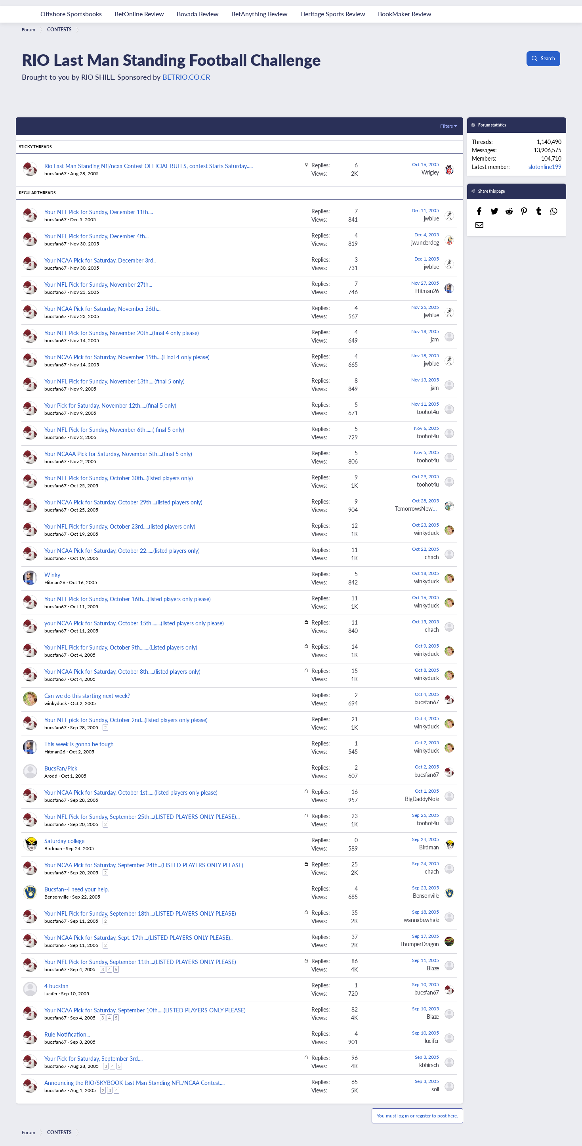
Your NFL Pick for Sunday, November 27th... (98, 284)
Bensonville (56, 896)
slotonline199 (545, 167)
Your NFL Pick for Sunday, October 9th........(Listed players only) (120, 647)
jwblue (431, 218)
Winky (52, 575)
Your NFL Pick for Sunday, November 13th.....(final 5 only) (114, 381)
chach (432, 557)
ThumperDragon (419, 944)
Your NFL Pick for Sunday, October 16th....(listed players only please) (127, 599)
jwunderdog (425, 242)
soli (435, 1089)
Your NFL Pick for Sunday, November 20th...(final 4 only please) (121, 333)
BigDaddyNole (422, 799)
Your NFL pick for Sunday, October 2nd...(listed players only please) (126, 720)
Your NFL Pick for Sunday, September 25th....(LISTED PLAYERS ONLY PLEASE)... (142, 816)
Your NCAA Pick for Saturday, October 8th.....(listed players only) (122, 671)
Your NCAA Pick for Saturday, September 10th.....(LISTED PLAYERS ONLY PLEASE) (145, 1010)
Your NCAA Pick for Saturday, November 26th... (102, 308)
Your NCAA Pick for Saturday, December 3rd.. (100, 260)
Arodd (50, 775)
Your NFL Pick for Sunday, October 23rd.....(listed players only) (119, 526)
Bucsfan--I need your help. (76, 889)
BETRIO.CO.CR (186, 77)
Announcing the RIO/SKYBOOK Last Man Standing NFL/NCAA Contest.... (134, 1083)
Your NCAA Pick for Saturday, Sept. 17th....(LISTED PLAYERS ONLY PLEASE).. (138, 937)
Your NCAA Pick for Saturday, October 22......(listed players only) (122, 550)
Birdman (53, 848)
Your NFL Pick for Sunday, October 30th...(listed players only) (118, 478)
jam (435, 339)
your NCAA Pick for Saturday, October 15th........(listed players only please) (134, 623)
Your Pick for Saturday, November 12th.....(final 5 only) (110, 405)
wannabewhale (421, 920)
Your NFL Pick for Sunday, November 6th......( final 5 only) (114, 429)
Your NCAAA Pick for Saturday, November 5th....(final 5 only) (118, 454)
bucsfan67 (55, 173)
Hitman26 (427, 291)
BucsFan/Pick (60, 768)
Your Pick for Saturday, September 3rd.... (93, 1058)
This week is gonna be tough (79, 744)
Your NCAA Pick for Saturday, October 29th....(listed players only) (123, 502)
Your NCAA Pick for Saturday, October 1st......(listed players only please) (131, 792)
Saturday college (64, 841)
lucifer (50, 993)
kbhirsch (429, 1065)
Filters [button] (446, 126)
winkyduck (426, 533)
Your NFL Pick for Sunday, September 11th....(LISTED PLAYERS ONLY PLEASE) (140, 962)
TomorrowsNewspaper (421, 508)
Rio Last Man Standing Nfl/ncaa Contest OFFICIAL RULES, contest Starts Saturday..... (148, 166)
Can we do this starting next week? (87, 695)
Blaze (433, 968)
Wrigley (430, 172)
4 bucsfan (56, 986)
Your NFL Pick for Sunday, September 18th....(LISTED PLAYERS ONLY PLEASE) (140, 913)
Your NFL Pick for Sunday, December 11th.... (98, 212)
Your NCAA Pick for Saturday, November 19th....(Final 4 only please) (127, 357)
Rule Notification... (67, 1034)
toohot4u (428, 412)
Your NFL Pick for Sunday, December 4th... (96, 236)
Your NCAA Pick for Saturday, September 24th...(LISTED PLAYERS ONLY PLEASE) (143, 865)
